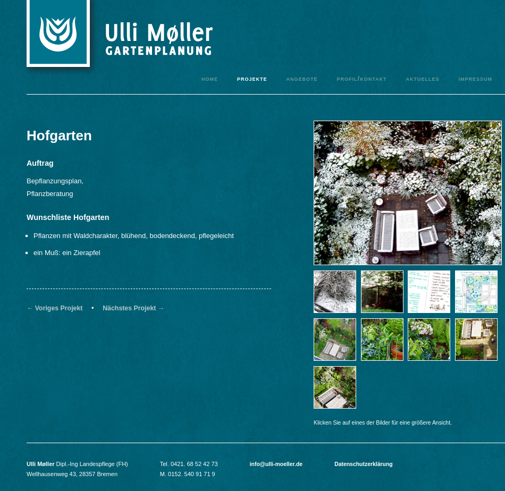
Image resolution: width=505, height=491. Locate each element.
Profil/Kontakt (361, 78)
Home (209, 78)
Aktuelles (422, 78)
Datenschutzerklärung (363, 464)
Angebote (301, 78)
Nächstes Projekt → (133, 308)
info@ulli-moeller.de (276, 464)
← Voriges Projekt (54, 308)
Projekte (252, 78)
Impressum (475, 78)
